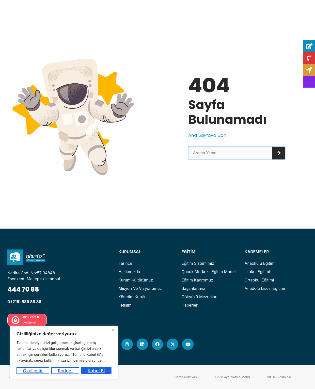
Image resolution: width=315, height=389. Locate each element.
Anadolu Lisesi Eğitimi (265, 288)
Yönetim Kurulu (132, 296)
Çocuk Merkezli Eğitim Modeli (209, 271)
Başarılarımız (193, 288)
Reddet (65, 370)
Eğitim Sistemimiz (198, 263)
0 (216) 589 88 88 (24, 301)
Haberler (190, 305)
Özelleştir (33, 370)
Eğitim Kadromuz (197, 280)
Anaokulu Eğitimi (260, 263)
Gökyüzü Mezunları (200, 296)
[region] (64, 352)
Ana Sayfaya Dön (207, 135)
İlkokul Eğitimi (257, 271)
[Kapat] (113, 330)
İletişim (124, 305)
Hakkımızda (129, 271)
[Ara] (278, 153)
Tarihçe (125, 263)
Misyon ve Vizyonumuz (140, 288)
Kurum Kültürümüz (135, 280)
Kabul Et (96, 370)
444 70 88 (23, 289)
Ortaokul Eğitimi (259, 280)
